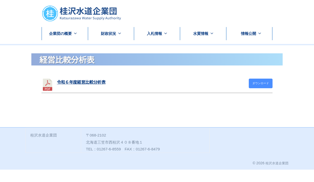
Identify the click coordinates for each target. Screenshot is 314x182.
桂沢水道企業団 (276, 163)
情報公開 (248, 33)
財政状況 (108, 33)
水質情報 (200, 33)
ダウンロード (260, 83)
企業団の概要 (60, 33)
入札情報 (154, 33)
